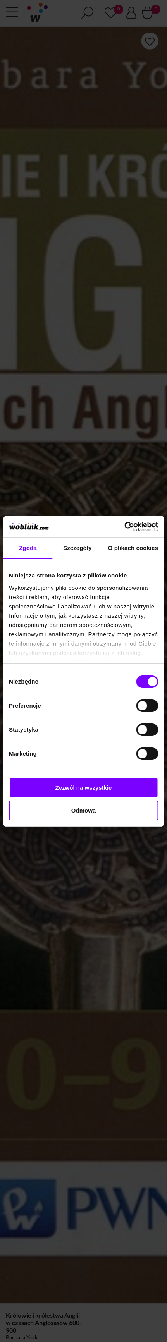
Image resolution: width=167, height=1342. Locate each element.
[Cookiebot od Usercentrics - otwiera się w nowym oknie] (124, 527)
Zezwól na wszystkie (83, 787)
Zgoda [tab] (28, 548)
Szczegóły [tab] (77, 548)
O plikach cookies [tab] (133, 548)
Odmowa (83, 810)
